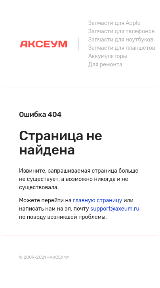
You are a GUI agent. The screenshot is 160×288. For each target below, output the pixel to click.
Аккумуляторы (107, 56)
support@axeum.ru (114, 208)
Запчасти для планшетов (121, 48)
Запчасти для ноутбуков (121, 39)
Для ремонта (105, 64)
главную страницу (97, 200)
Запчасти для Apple (114, 23)
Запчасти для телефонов (121, 31)
